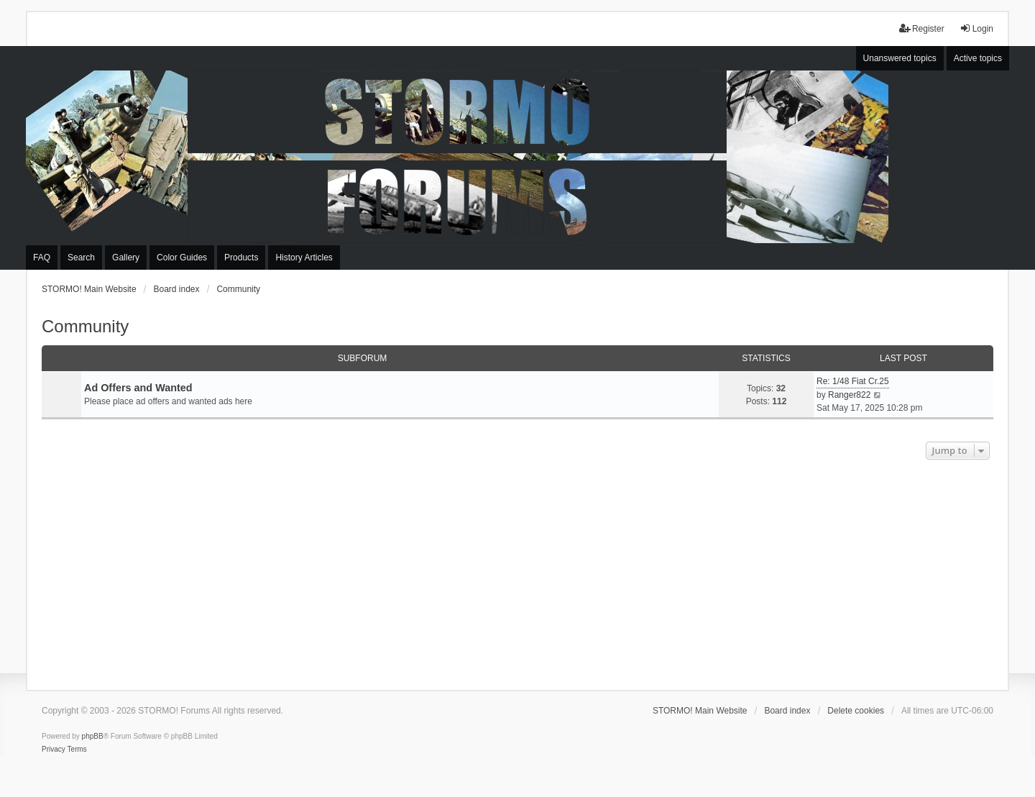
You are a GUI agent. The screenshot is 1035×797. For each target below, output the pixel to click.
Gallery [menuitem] (125, 257)
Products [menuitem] (241, 257)
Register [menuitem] (921, 28)
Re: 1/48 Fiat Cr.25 (852, 381)
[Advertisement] (517, 571)
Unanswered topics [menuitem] (900, 58)
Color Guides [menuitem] (182, 257)
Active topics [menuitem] (978, 58)
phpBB (93, 736)
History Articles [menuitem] (303, 257)
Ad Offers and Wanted (138, 387)
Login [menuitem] (976, 28)
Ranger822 (849, 395)
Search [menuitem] (81, 257)
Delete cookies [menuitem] (855, 711)
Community (85, 326)
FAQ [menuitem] (41, 257)
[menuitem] (53, 749)
